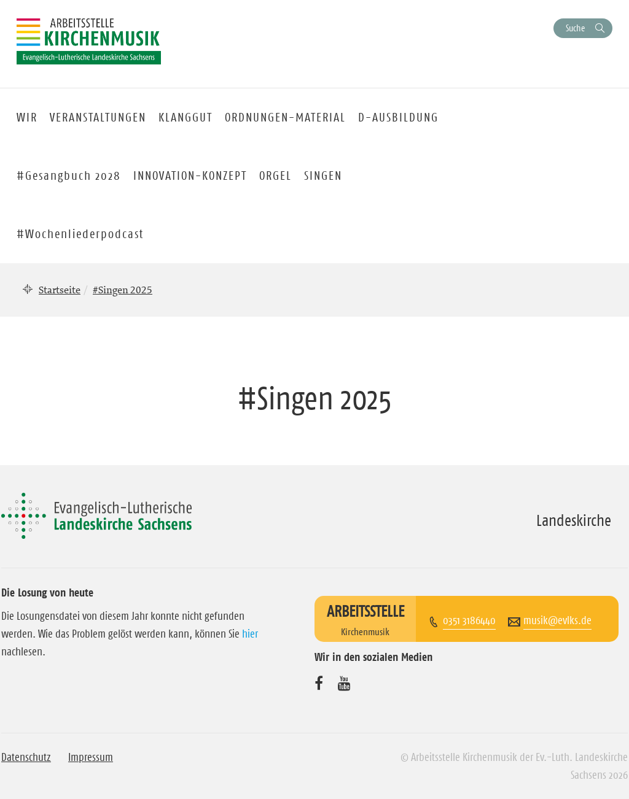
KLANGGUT (185, 117)
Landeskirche (573, 520)
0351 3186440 (469, 620)
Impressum (90, 757)
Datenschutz (26, 757)
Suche (575, 28)
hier (250, 634)
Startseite (59, 289)
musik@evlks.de (557, 620)
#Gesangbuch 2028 (69, 175)
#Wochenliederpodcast (80, 233)
